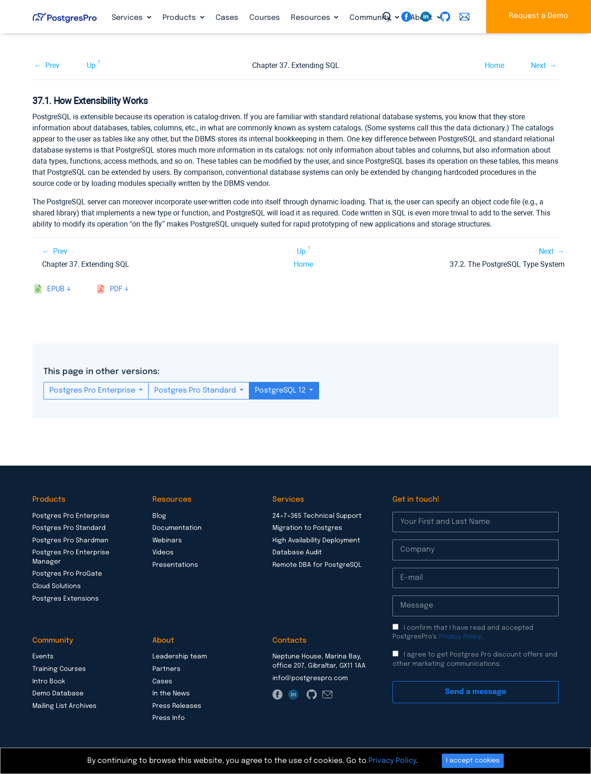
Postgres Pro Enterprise (93, 390)
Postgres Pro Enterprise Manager (70, 557)
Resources (311, 18)
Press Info (168, 718)
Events (43, 656)
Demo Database (58, 693)
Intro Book (48, 681)
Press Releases (176, 706)
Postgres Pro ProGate (67, 574)
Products (180, 18)
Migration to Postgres (307, 528)
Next (538, 65)
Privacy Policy (460, 636)
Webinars (167, 540)
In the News (171, 693)
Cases (227, 18)
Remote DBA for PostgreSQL (317, 565)
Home (494, 65)
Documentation (177, 528)
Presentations (175, 565)
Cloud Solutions (56, 586)
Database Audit (297, 552)
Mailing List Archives (64, 706)
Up (91, 65)
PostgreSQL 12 (281, 390)
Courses (264, 18)
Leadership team (179, 656)
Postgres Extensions (65, 599)
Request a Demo (538, 16)
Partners (166, 669)
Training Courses (59, 669)
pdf (116, 289)
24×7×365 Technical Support (317, 516)
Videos (163, 552)
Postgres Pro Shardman (70, 540)
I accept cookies (473, 760)
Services (128, 18)
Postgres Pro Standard (196, 390)
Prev (52, 65)
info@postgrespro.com (310, 678)
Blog (159, 516)
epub (56, 289)
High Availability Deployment (316, 540)
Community (371, 18)
